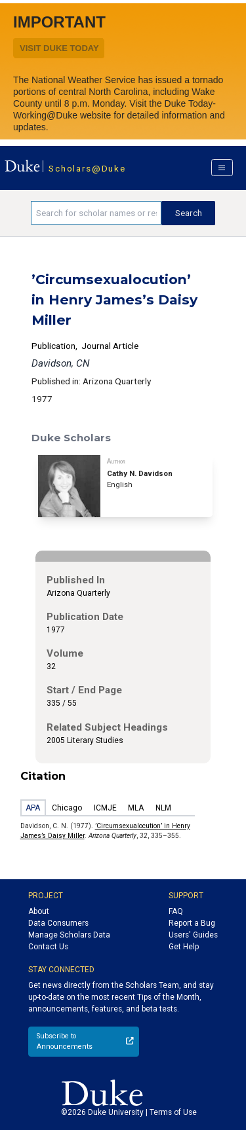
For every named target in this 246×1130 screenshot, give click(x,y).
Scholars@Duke (87, 168)
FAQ (176, 911)
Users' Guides (193, 934)
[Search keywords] (96, 213)
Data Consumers (58, 923)
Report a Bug (192, 923)
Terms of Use (173, 1112)
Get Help (184, 946)
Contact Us (48, 946)
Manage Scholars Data (69, 934)
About (38, 911)
